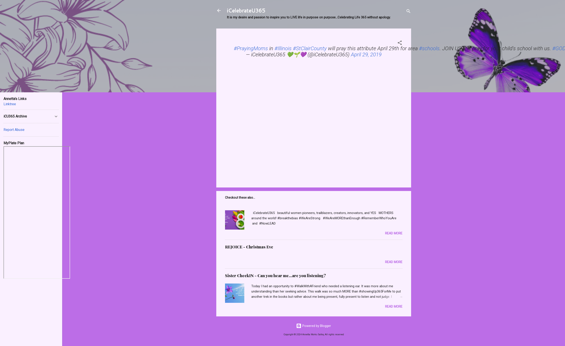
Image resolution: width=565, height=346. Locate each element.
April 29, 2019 (366, 55)
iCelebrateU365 (246, 10)
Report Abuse (14, 130)
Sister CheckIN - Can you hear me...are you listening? (275, 275)
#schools (429, 48)
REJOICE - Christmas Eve (249, 247)
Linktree (10, 104)
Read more (393, 233)
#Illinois (283, 48)
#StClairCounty (310, 48)
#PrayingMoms (251, 48)
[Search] (408, 12)
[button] (399, 43)
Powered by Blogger (313, 326)
